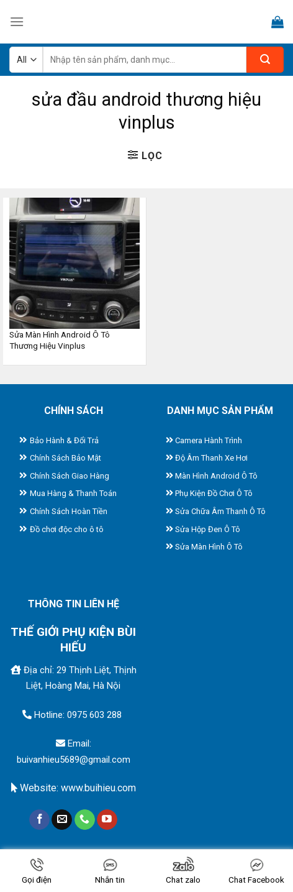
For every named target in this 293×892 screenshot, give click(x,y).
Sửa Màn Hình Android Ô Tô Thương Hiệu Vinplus (59, 340)
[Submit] (265, 60)
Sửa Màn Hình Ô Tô (209, 546)
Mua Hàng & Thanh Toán (73, 493)
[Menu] (16, 21)
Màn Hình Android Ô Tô (216, 475)
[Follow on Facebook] (39, 819)
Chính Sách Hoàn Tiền (68, 511)
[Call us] (84, 819)
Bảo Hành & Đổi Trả (64, 440)
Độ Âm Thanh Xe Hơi (211, 457)
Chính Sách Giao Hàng (69, 475)
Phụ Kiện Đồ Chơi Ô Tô (214, 493)
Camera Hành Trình (208, 440)
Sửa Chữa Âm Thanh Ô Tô (220, 511)
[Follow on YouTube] (107, 819)
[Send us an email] (62, 819)
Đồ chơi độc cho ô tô (67, 529)
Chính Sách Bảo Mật (65, 457)
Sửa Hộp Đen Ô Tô (207, 529)
